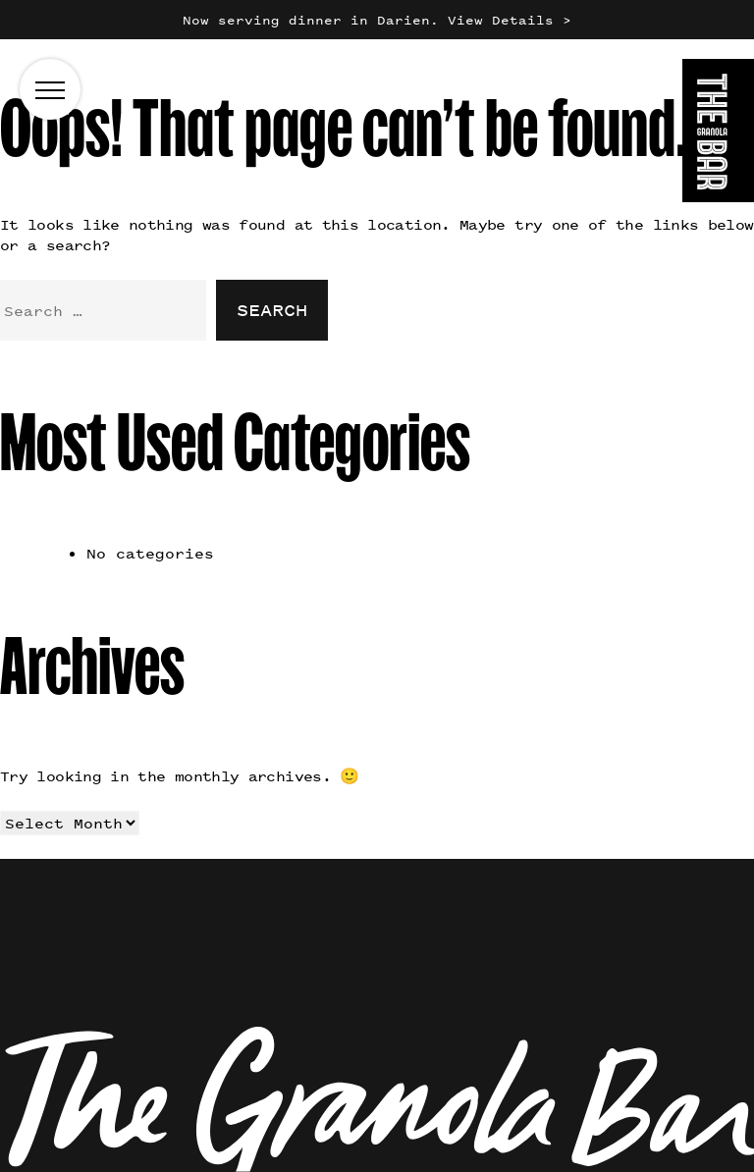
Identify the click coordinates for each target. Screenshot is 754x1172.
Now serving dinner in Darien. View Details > (377, 20)
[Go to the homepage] (718, 134)
